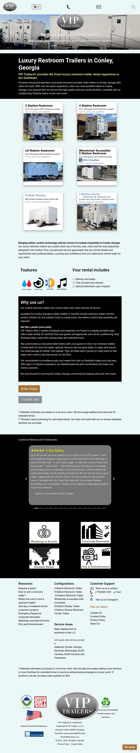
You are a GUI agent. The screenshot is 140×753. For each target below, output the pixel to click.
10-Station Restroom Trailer (68, 595)
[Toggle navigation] (133, 7)
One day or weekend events (32, 606)
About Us (95, 623)
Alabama (59, 647)
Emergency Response (29, 613)
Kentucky (59, 650)
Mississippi (71, 650)
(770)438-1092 (100, 592)
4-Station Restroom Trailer (68, 591)
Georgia (77, 647)
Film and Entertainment (30, 624)
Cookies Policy (98, 616)
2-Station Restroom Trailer (68, 588)
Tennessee (60, 657)
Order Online (29, 389)
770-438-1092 (30, 399)
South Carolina (72, 654)
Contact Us (96, 612)
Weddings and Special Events (34, 620)
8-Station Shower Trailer (67, 606)
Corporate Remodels (29, 617)
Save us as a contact (104, 588)
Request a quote (27, 588)
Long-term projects (28, 609)
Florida (68, 647)
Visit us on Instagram (104, 599)
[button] (10, 32)
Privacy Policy (97, 620)
